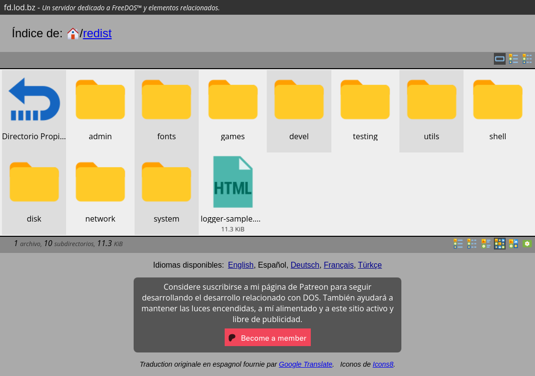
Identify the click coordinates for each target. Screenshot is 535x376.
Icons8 (382, 364)
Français (338, 265)
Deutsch (305, 265)
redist (97, 33)
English (241, 265)
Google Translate (305, 364)
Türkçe (370, 265)
